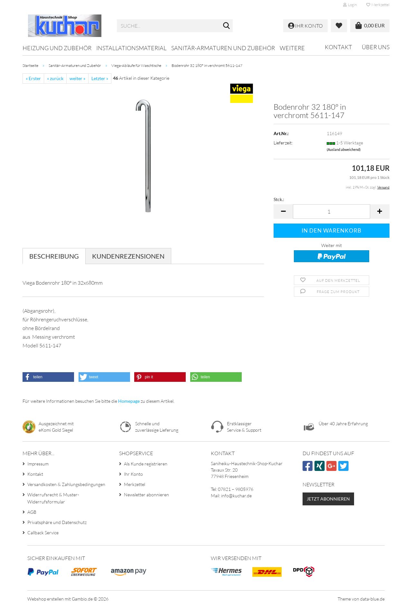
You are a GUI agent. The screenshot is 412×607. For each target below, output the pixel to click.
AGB (31, 512)
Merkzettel (377, 4)
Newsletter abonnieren (146, 494)
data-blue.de (372, 599)
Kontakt (338, 47)
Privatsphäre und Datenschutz (57, 522)
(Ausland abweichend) (343, 149)
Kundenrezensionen (128, 256)
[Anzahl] (331, 211)
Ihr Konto (133, 474)
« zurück (55, 78)
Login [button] (350, 4)
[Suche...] (226, 26)
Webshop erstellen (45, 599)
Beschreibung (54, 256)
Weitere (292, 47)
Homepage (129, 401)
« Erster (33, 78)
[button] (283, 211)
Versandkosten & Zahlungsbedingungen (66, 484)
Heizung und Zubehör (57, 47)
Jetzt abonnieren (328, 498)
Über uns (375, 47)
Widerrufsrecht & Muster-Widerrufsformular (53, 498)
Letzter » (99, 78)
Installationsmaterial (131, 47)
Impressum (38, 463)
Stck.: (279, 199)
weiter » (77, 78)
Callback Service (43, 532)
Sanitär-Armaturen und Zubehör (223, 47)
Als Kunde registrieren (145, 463)
